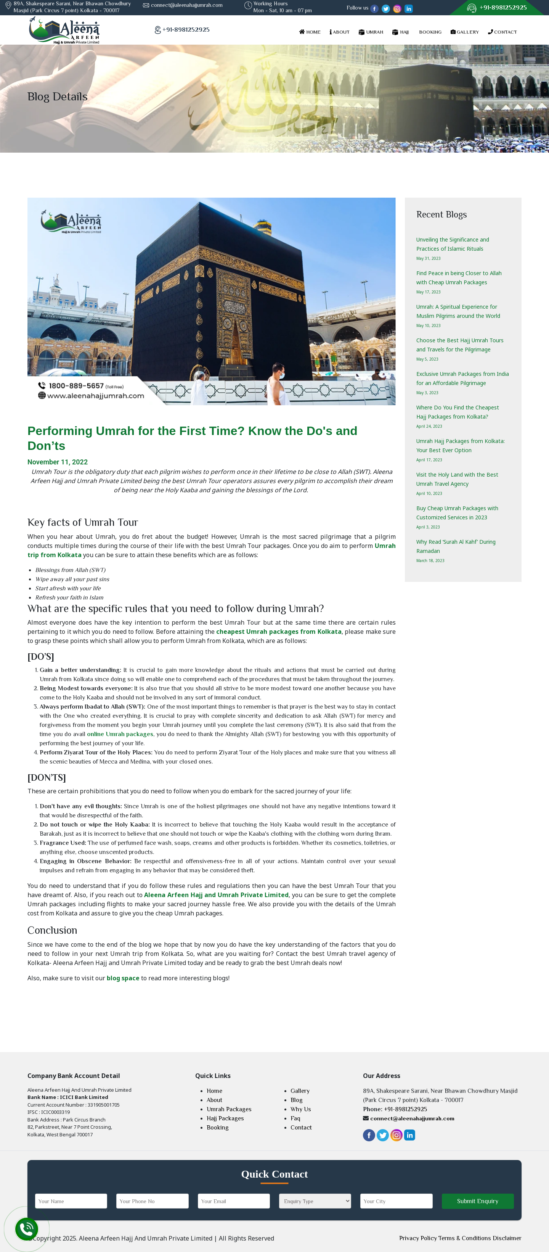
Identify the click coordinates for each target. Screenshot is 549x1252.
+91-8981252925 (503, 7)
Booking (218, 1127)
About (214, 1100)
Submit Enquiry (477, 1201)
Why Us (301, 1109)
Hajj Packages (225, 1118)
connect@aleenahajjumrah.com (187, 5)
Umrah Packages (229, 1109)
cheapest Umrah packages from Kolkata (279, 631)
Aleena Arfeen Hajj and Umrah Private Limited (216, 895)
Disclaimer (507, 1238)
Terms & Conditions (464, 1238)
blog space (123, 978)
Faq (295, 1118)
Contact (301, 1127)
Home (214, 1091)
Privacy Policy (418, 1238)
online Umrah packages (120, 734)
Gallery (300, 1091)
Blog (297, 1100)
